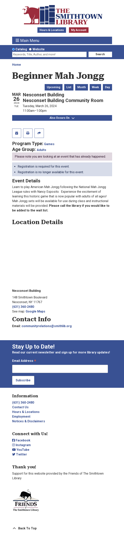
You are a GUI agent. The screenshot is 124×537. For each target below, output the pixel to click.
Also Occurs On (62, 117)
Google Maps (35, 311)
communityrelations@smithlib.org (47, 326)
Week (95, 87)
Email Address (24, 361)
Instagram (21, 445)
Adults (41, 150)
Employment (21, 416)
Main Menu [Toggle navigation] (27, 40)
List (68, 87)
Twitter (19, 454)
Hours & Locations (52, 30)
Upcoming (53, 87)
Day (107, 87)
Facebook (21, 440)
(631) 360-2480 (23, 307)
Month (81, 87)
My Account (78, 30)
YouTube (20, 450)
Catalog (21, 49)
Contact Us (20, 407)
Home (16, 65)
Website (39, 49)
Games (49, 144)
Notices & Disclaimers (28, 421)
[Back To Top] (62, 528)
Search (100, 54)
